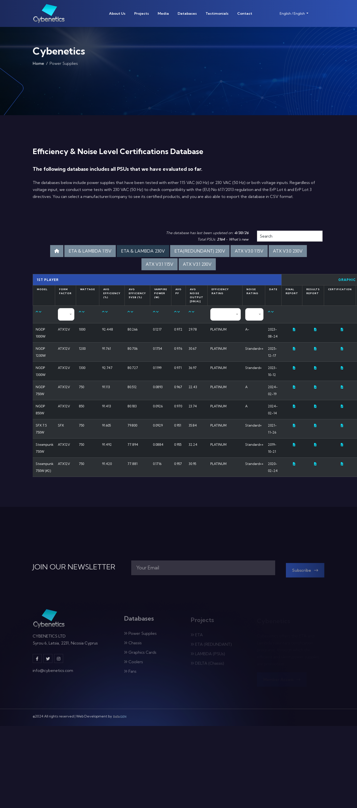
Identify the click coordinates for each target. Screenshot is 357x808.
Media (163, 13)
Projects (141, 13)
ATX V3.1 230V (197, 264)
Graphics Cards (140, 654)
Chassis (133, 645)
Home (38, 64)
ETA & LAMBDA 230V (143, 251)
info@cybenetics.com (53, 672)
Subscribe (305, 572)
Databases (187, 13)
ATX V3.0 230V (288, 251)
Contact (244, 13)
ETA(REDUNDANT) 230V (199, 251)
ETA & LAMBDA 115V (90, 251)
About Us (117, 13)
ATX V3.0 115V (249, 251)
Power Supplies (140, 635)
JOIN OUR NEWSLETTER (74, 566)
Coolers (133, 664)
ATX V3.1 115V (159, 264)
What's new (238, 239)
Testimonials (217, 13)
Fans (130, 673)
